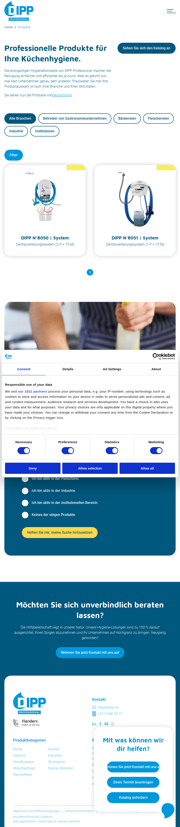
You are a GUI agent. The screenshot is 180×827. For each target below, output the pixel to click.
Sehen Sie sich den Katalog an (146, 48)
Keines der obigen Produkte (53, 515)
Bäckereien (127, 118)
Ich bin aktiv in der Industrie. (54, 491)
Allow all (147, 468)
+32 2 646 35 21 (110, 714)
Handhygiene (23, 762)
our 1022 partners (32, 391)
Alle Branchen (20, 118)
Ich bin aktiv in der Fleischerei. (55, 478)
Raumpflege (22, 774)
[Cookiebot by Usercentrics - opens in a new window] (156, 356)
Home (8, 27)
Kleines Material (60, 768)
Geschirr (19, 755)
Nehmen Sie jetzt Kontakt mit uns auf (90, 652)
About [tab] (156, 369)
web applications (24, 821)
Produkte (24, 27)
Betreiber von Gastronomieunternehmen (75, 118)
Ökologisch (56, 762)
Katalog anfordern (133, 797)
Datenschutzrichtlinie (79, 811)
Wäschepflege (24, 768)
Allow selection (90, 468)
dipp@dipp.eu (108, 707)
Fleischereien (158, 118)
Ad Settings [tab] (112, 369)
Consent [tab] (24, 369)
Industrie (16, 131)
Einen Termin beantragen (133, 782)
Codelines (45, 816)
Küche (18, 749)
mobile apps (45, 821)
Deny (33, 468)
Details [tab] (67, 369)
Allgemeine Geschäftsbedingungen (36, 811)
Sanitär (53, 749)
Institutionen (45, 131)
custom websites (68, 821)
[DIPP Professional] (19, 11)
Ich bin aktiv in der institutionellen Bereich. (65, 503)
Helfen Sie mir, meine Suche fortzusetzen (59, 532)
